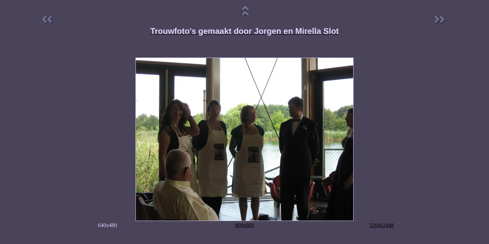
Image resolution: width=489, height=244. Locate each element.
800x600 (244, 225)
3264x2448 (381, 225)
